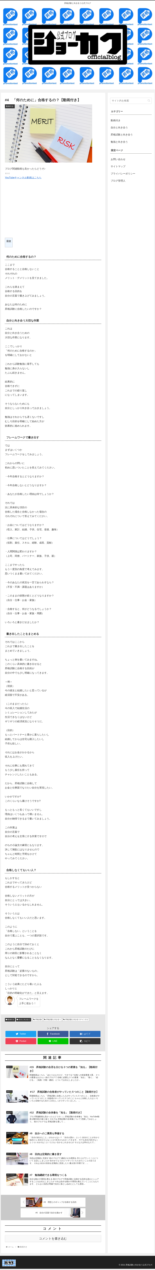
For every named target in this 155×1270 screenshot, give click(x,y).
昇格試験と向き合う (52, 1020)
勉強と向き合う (119, 141)
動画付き (10, 1020)
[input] (131, 101)
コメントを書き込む (53, 1239)
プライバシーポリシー (123, 173)
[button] (149, 100)
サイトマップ (118, 166)
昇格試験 (37, 1020)
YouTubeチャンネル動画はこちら (23, 177)
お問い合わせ (118, 159)
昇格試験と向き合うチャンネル (75, 1020)
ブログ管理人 (118, 180)
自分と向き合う (23, 1020)
